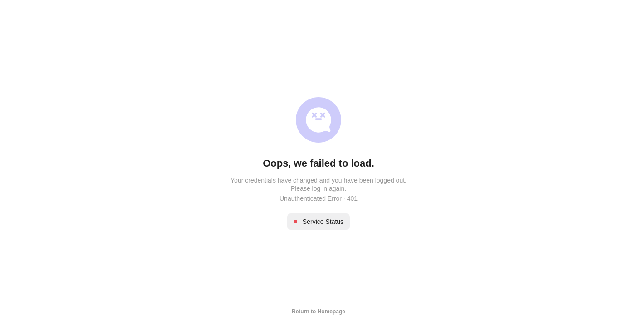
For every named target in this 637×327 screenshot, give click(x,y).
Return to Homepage (318, 311)
